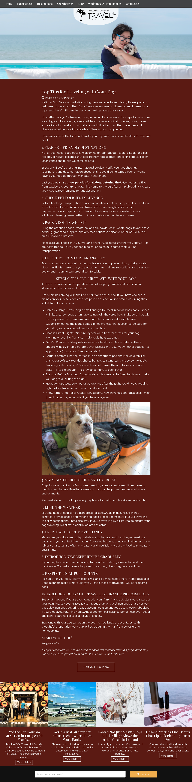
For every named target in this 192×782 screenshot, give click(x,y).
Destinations (44, 4)
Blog (81, 4)
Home (8, 4)
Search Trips (65, 4)
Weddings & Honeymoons (104, 4)
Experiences (24, 4)
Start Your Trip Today (96, 666)
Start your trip (143, 774)
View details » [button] (24, 762)
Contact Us (132, 4)
